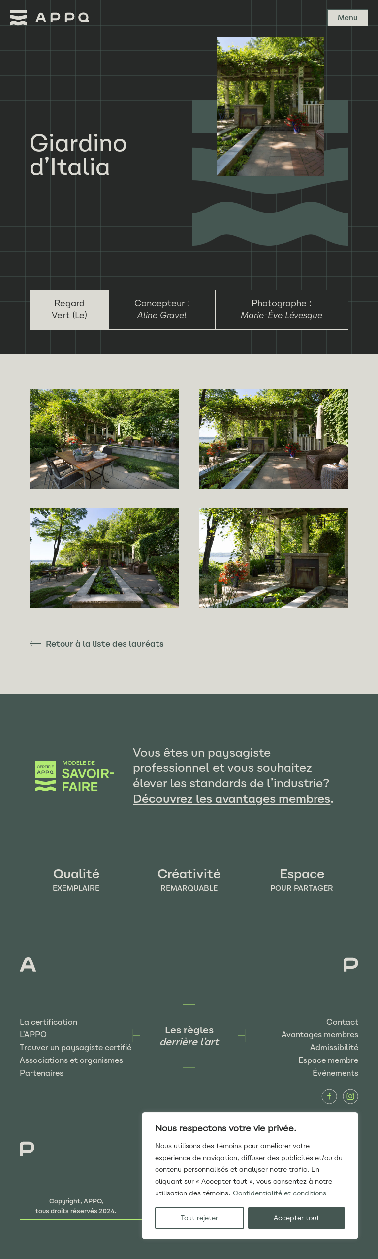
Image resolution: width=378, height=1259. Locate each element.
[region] (250, 1175)
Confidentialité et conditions (279, 1193)
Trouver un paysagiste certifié (75, 1047)
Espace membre (328, 1060)
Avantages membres (320, 1034)
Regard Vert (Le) (69, 309)
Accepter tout (296, 1218)
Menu (348, 17)
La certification (48, 1022)
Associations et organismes (71, 1060)
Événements (335, 1073)
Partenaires (41, 1073)
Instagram (350, 1096)
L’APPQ (33, 1034)
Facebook (329, 1096)
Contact (342, 1022)
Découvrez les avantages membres (231, 799)
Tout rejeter (199, 1218)
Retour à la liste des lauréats (105, 644)
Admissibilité (334, 1047)
